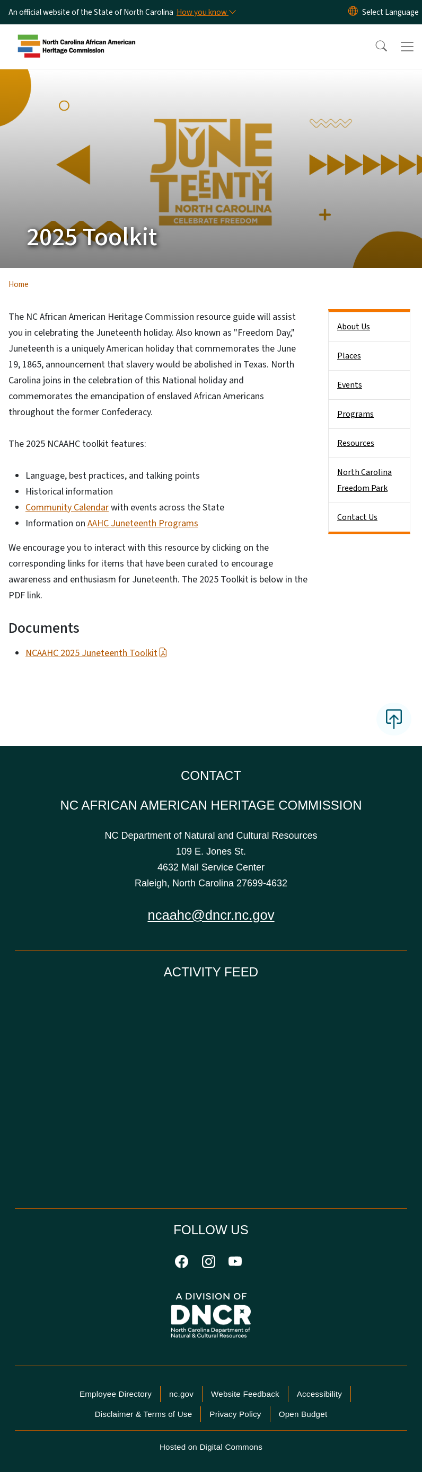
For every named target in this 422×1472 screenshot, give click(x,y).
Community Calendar (67, 507)
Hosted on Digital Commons (211, 1446)
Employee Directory (116, 1393)
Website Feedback (245, 1393)
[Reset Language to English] (353, 12)
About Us (353, 327)
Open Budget (303, 1414)
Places (349, 356)
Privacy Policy (235, 1414)
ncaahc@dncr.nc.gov (210, 915)
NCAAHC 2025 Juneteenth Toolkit (96, 653)
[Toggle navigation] (407, 46)
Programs (355, 414)
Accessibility (319, 1393)
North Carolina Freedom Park (364, 480)
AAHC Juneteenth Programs (142, 523)
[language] (390, 12)
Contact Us (357, 517)
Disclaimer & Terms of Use (143, 1414)
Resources (355, 443)
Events (349, 385)
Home (18, 284)
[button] (374, 46)
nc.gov (181, 1393)
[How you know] (205, 12)
